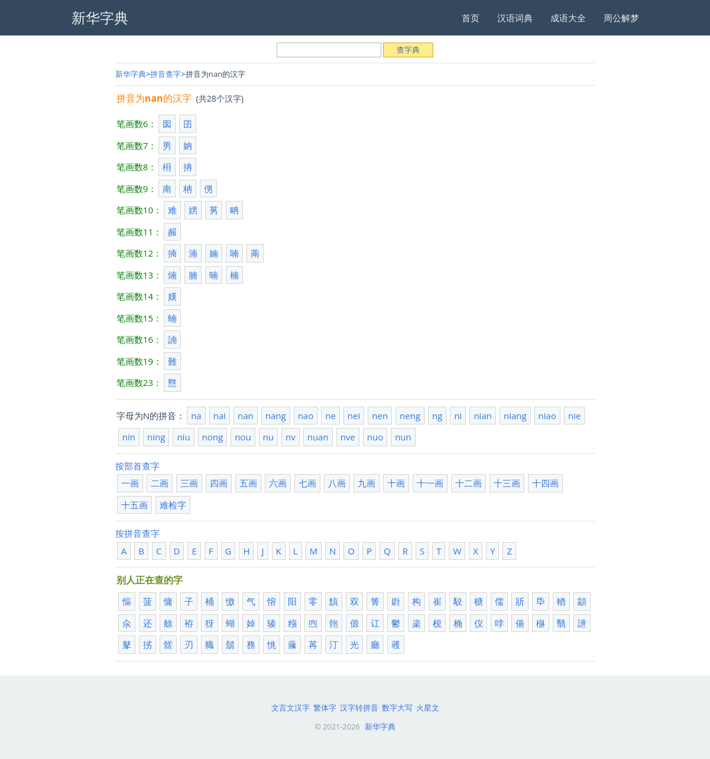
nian (483, 415)
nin (128, 437)
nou (243, 437)
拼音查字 (165, 74)
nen (380, 415)
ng (437, 415)
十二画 (468, 483)
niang (515, 415)
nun (403, 437)
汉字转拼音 (359, 707)
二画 (159, 483)
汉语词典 (515, 18)
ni (458, 415)
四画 (219, 483)
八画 (337, 483)
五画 (248, 483)
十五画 (134, 505)
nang (275, 415)
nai (219, 415)
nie (574, 415)
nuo (375, 437)
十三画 (507, 483)
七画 (307, 483)
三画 (189, 483)
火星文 (427, 707)
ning (156, 437)
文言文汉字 (290, 707)
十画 (396, 483)
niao (547, 415)
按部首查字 (137, 466)
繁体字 (324, 707)
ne (330, 415)
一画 (130, 483)
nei (354, 415)
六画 (278, 483)
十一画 (430, 483)
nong (212, 437)
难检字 (173, 505)
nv (291, 437)
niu (183, 437)
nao (306, 415)
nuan (318, 437)
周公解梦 (621, 18)
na (196, 415)
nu (268, 437)
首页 (470, 18)
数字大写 (397, 707)
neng (410, 415)
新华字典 (130, 74)
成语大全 (568, 18)
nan (246, 415)
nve (348, 437)
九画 (366, 483)
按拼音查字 (137, 533)
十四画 (545, 483)
